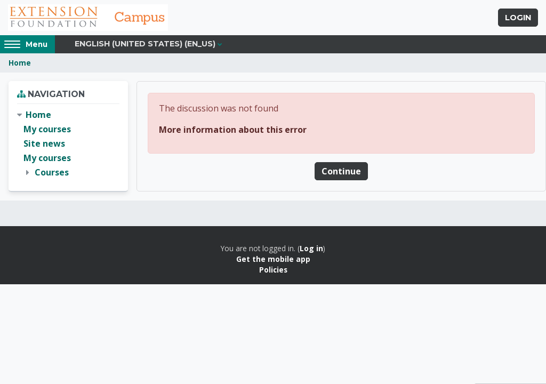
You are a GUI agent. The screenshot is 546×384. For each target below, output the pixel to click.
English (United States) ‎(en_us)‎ (145, 44)
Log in (311, 248)
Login (518, 17)
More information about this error (233, 129)
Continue (341, 171)
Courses (52, 172)
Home (20, 63)
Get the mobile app (273, 259)
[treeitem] (68, 144)
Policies (273, 270)
